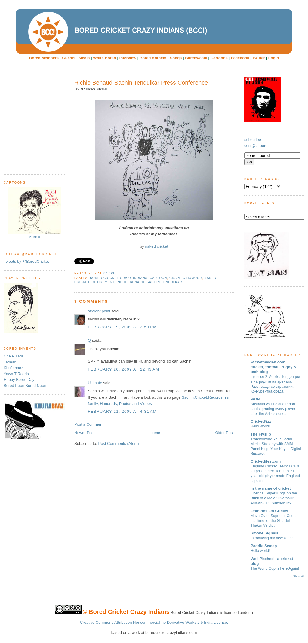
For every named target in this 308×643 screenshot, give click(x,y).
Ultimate (95, 383)
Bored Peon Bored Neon (25, 385)
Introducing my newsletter (272, 538)
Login (273, 58)
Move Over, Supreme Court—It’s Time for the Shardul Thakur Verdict (275, 521)
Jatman (10, 362)
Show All (298, 576)
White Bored (104, 58)
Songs (176, 58)
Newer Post (84, 432)
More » (34, 213)
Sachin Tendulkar (164, 282)
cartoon (158, 278)
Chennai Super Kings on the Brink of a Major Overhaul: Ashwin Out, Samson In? (274, 498)
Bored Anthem (153, 58)
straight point (99, 311)
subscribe (252, 139)
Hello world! (260, 426)
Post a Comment (88, 424)
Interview (127, 58)
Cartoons (219, 58)
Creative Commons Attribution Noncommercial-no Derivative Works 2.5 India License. (154, 622)
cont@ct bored (257, 145)
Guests (68, 58)
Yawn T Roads (16, 374)
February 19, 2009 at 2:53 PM (122, 327)
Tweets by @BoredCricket (26, 261)
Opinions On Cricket (269, 511)
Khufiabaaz (13, 368)
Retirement (103, 282)
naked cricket (156, 246)
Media (84, 58)
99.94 (255, 399)
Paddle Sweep (264, 545)
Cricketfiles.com (266, 461)
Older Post (224, 432)
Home (155, 432)
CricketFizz (261, 421)
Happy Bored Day (19, 379)
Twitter (258, 58)
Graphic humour (185, 278)
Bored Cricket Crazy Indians (118, 278)
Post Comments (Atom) (118, 443)
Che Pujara (13, 356)
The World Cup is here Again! (275, 568)
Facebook (240, 58)
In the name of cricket (271, 488)
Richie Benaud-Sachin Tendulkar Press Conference (141, 82)
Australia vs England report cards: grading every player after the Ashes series (273, 409)
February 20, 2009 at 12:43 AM (123, 369)
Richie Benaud (131, 282)
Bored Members (44, 58)
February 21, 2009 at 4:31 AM (122, 411)
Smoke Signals (264, 533)
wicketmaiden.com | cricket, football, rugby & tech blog (273, 367)
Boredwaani (196, 58)
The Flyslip (261, 434)
